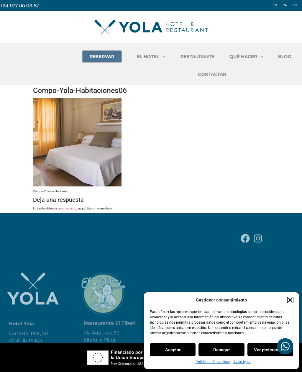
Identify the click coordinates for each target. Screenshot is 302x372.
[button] (290, 300)
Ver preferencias (270, 350)
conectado (68, 208)
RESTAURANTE (234, 56)
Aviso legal (242, 362)
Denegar (221, 350)
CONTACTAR (248, 74)
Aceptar (172, 350)
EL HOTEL (187, 56)
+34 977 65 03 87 (19, 5)
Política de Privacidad (213, 362)
